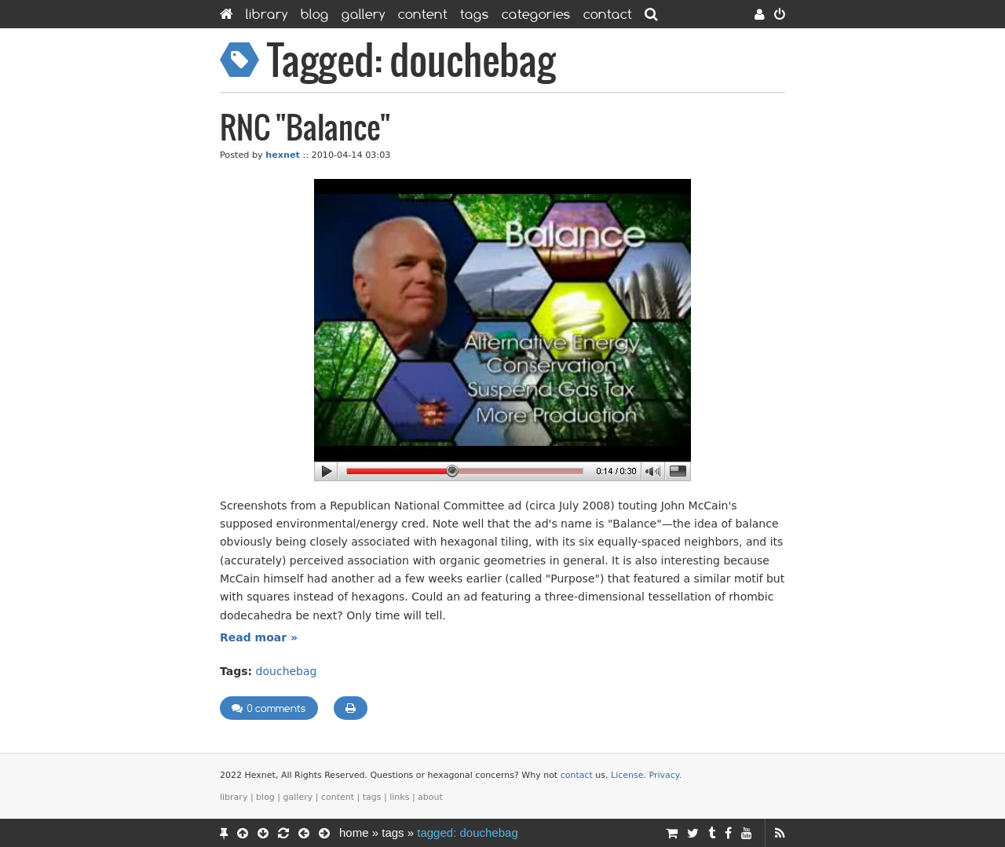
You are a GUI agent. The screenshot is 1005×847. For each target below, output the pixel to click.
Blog (315, 14)
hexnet (282, 155)
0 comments (269, 708)
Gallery (364, 14)
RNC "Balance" (305, 129)
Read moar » (259, 637)
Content (423, 14)
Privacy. (665, 775)
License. (628, 775)
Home (354, 832)
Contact (607, 14)
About (430, 797)
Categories (536, 14)
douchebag (286, 671)
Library (267, 14)
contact (577, 775)
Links (399, 797)
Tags (474, 14)
